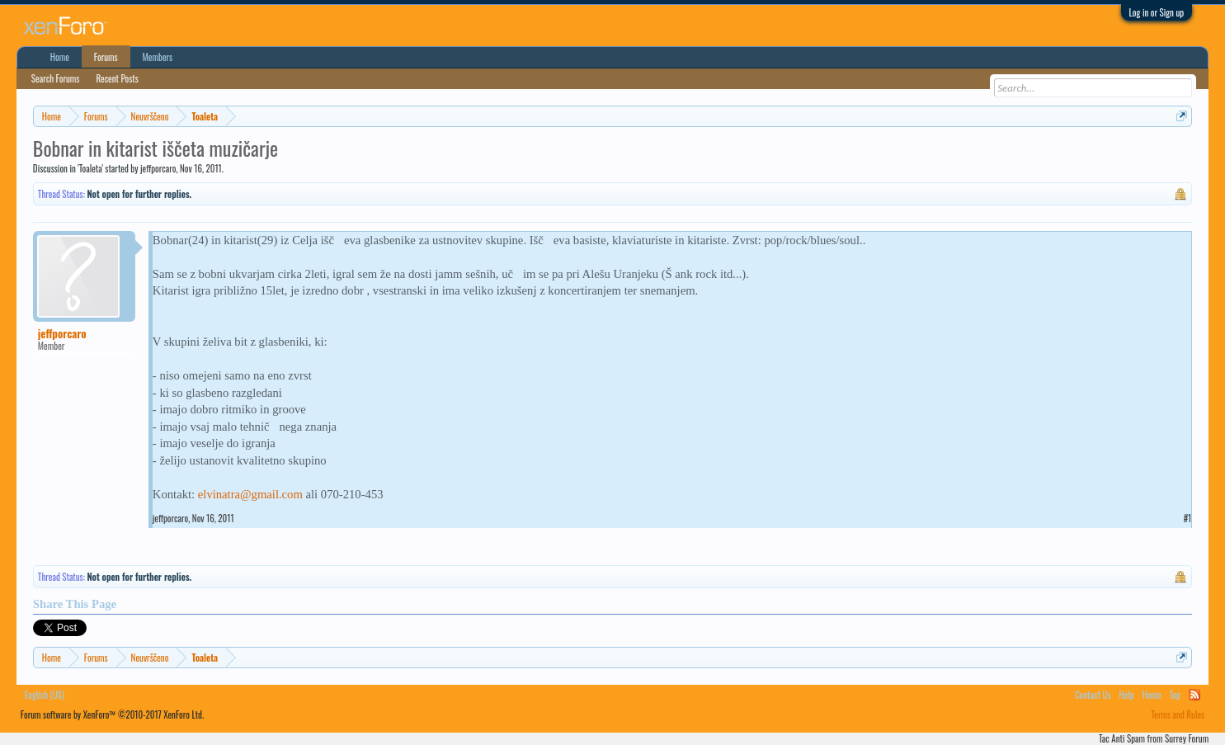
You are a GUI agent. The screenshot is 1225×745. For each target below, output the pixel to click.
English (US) (44, 694)
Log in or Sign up (1157, 12)
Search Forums (55, 78)
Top (1175, 694)
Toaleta (90, 168)
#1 (1188, 518)
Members (158, 57)
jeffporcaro (158, 168)
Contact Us (1093, 694)
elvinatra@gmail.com (250, 494)
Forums (106, 57)
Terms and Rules (1178, 714)
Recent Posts (117, 78)
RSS (1194, 694)
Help (1126, 694)
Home (59, 57)
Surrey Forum (1187, 738)
